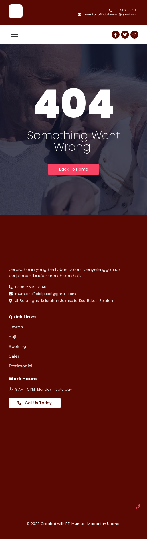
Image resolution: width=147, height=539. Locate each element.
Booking (17, 346)
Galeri (15, 356)
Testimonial (20, 365)
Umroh (16, 327)
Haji (12, 336)
